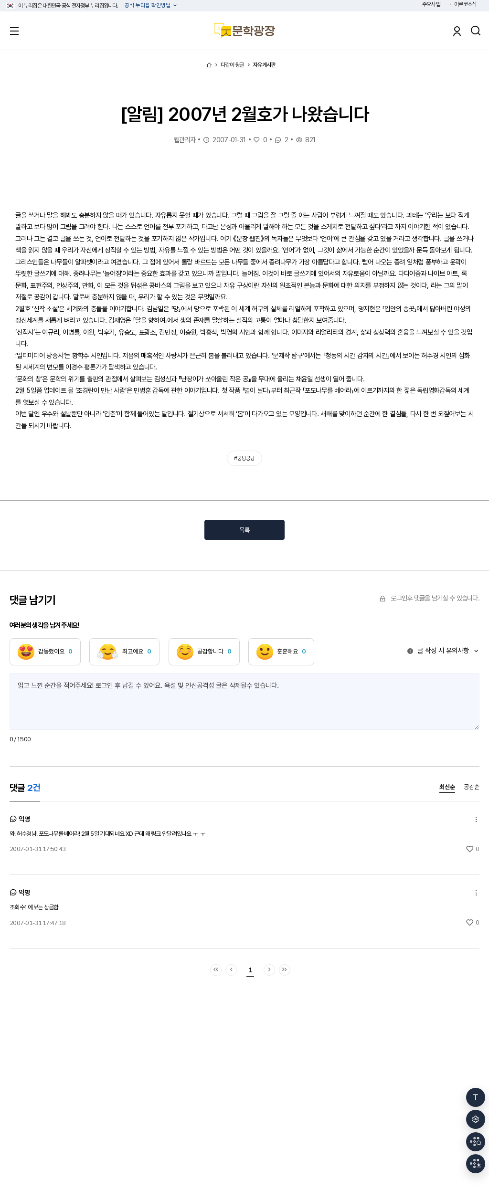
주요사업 (431, 4)
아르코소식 (465, 4)
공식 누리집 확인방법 (148, 5)
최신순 (447, 787)
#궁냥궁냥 (244, 458)
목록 (244, 530)
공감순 (471, 787)
